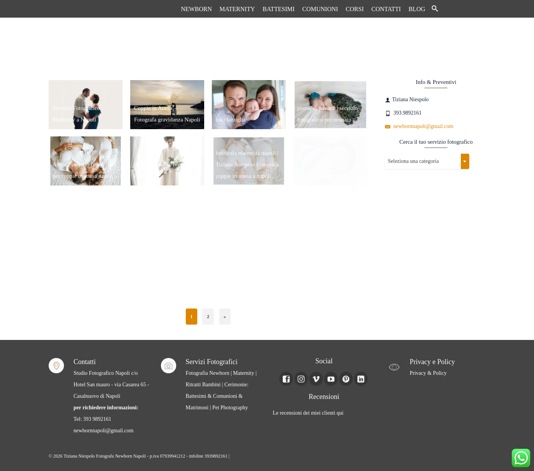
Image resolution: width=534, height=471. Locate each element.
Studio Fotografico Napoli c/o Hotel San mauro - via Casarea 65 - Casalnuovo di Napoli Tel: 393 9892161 (111, 396)
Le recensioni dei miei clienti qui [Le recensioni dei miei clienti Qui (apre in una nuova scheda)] (308, 413)
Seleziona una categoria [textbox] (413, 161)
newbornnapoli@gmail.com (419, 126)
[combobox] (427, 161)
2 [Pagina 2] (208, 316)
